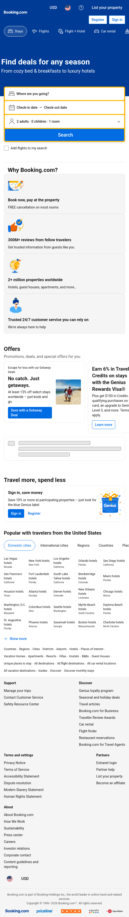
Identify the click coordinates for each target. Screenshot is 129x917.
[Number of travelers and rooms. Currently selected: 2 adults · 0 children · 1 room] (64, 121)
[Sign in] (117, 19)
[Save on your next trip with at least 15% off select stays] (30, 412)
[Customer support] (81, 7)
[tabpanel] (64, 600)
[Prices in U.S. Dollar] (53, 7)
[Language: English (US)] (67, 7)
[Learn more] (103, 424)
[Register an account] (98, 19)
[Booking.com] (15, 12)
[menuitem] (15, 31)
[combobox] (68, 93)
